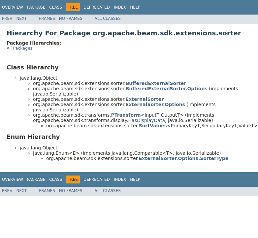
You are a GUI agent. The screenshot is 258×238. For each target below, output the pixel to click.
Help (135, 7)
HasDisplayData (146, 120)
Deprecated (96, 7)
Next (21, 18)
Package (36, 7)
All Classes (108, 18)
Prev (7, 18)
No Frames (70, 18)
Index (120, 7)
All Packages (19, 48)
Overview (12, 7)
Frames (47, 18)
